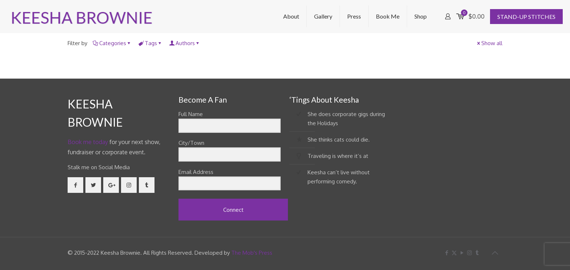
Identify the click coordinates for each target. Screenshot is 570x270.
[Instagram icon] (469, 252)
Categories (112, 43)
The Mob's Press (251, 252)
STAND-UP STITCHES (526, 16)
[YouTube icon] (462, 252)
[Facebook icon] (446, 252)
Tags (150, 43)
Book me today (88, 142)
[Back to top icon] (494, 252)
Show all (489, 43)
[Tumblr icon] (477, 252)
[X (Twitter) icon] (454, 252)
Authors (184, 43)
